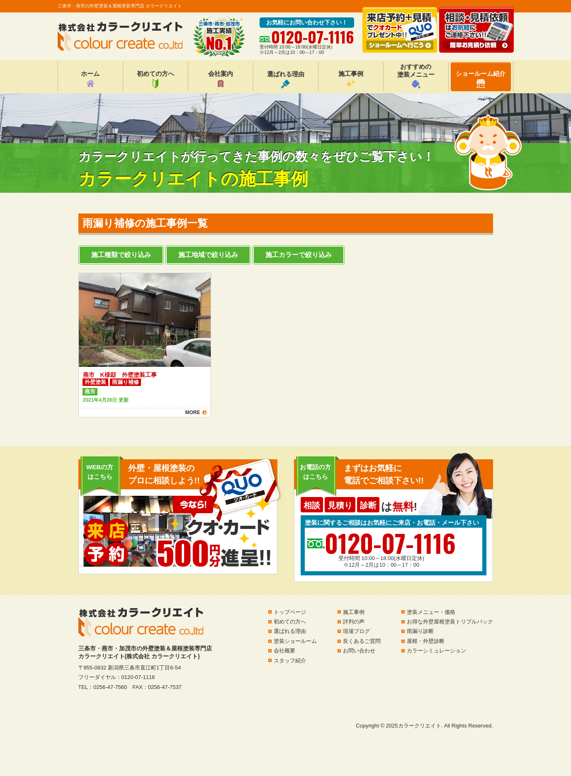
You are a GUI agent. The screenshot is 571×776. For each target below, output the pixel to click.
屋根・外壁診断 (426, 641)
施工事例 (350, 79)
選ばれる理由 (285, 79)
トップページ (290, 612)
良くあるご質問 (362, 641)
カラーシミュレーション (436, 650)
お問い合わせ (359, 650)
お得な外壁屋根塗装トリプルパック (450, 621)
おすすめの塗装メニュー (416, 75)
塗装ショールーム (295, 641)
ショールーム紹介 (480, 79)
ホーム (90, 79)
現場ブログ (356, 631)
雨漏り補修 (125, 382)
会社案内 (220, 79)
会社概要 (284, 650)
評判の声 (353, 621)
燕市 (90, 391)
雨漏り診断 (420, 631)
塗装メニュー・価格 (431, 612)
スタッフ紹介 (290, 660)
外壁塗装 (95, 382)
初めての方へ (155, 79)
